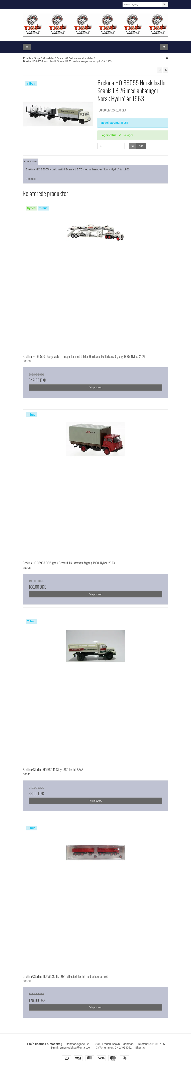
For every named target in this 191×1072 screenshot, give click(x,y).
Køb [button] (136, 146)
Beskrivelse (30, 161)
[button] (159, 70)
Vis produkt (95, 387)
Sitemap (140, 1047)
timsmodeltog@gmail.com (76, 1047)
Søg (165, 4)
